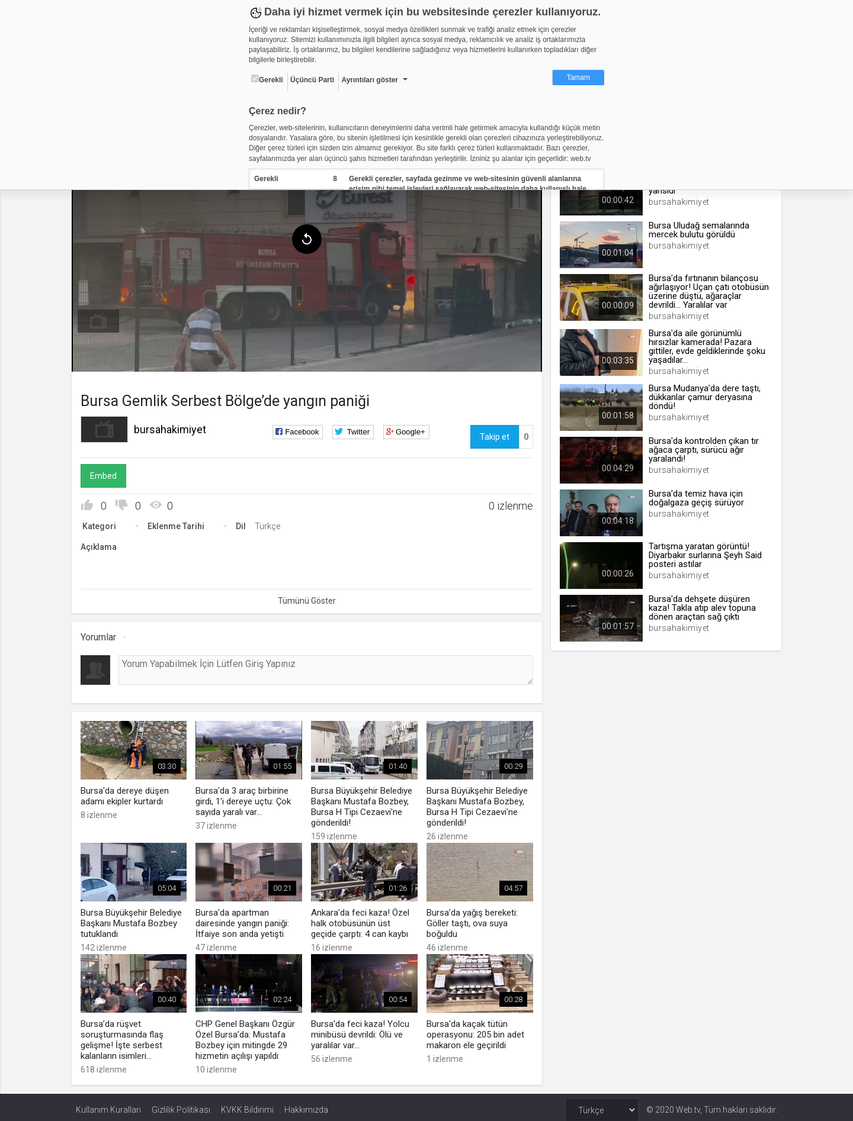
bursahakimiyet (174, 426)
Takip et (493, 434)
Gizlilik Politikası (181, 1104)
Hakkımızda (306, 1104)
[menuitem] (102, 318)
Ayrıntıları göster (369, 80)
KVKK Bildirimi (247, 1104)
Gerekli (267, 79)
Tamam (578, 77)
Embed (107, 473)
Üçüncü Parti (312, 80)
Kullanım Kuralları (108, 1104)
